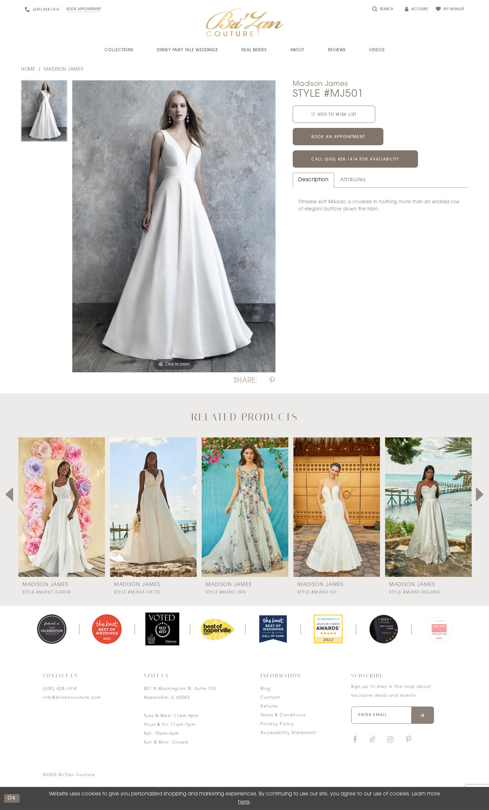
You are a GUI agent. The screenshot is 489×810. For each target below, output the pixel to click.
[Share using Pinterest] (272, 381)
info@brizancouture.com (72, 698)
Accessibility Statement (288, 733)
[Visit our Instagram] (390, 740)
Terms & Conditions (282, 715)
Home (28, 69)
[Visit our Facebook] (355, 740)
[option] (44, 113)
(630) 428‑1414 (60, 689)
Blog (265, 689)
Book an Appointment (338, 137)
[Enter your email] (392, 715)
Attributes (353, 180)
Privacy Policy (277, 724)
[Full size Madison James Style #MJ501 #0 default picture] (173, 226)
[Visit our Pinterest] (408, 740)
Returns (269, 707)
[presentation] (61, 507)
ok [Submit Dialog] (11, 798)
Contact (270, 698)
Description (313, 180)
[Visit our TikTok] (372, 740)
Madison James (63, 69)
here (244, 802)
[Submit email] (422, 715)
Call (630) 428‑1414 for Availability (355, 160)
